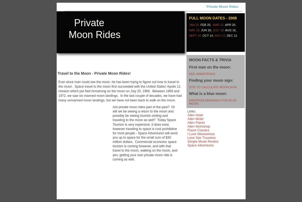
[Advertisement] (120, 78)
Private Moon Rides (222, 7)
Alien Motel (195, 119)
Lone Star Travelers (202, 138)
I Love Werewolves (201, 134)
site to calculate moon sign (213, 87)
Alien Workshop (199, 126)
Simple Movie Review (203, 141)
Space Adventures (201, 145)
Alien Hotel (195, 115)
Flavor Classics (198, 130)
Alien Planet (196, 123)
